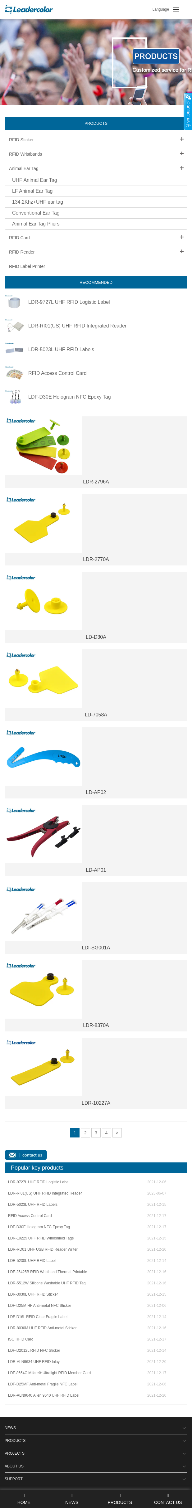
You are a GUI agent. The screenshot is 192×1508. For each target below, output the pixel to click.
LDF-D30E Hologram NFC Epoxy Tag (69, 397)
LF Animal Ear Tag (32, 191)
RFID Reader (21, 252)
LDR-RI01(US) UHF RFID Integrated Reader (77, 325)
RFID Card (19, 237)
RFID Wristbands (25, 154)
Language (161, 9)
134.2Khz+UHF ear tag (37, 202)
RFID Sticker (21, 139)
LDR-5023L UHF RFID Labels (61, 349)
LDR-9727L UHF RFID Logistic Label (69, 302)
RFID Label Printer (27, 266)
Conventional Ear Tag (36, 213)
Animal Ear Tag (24, 168)
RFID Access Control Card (57, 373)
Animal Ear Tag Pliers (36, 223)
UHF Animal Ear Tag (34, 180)
